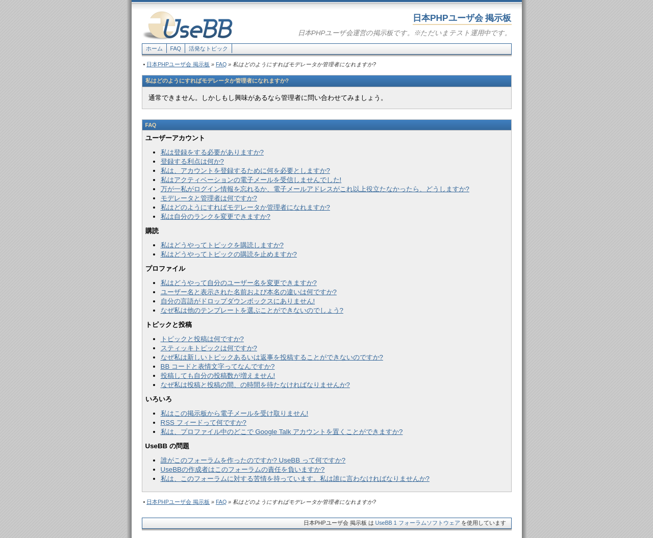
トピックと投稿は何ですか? (202, 339)
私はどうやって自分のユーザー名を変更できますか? (239, 283)
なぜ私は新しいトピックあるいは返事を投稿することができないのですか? (272, 357)
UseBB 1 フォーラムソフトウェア (417, 523)
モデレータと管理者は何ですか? (209, 198)
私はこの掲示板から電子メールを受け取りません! (235, 413)
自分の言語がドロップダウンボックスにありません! (238, 301)
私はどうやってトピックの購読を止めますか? (229, 254)
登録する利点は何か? (192, 161)
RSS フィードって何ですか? (204, 422)
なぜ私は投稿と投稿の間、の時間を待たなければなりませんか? (255, 385)
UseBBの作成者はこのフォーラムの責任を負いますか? (243, 469)
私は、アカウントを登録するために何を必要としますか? (245, 170)
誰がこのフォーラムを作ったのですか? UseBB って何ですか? (253, 460)
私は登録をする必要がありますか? (212, 152)
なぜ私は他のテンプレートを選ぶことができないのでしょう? (252, 310)
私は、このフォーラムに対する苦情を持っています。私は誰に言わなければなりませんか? (295, 478)
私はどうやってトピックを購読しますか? (222, 245)
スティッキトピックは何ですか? (209, 348)
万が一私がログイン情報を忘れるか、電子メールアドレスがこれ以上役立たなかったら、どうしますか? (315, 189)
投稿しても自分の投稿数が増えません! (218, 375)
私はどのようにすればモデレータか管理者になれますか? (245, 207)
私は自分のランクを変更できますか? (215, 216)
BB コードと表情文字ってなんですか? (218, 366)
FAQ (175, 48)
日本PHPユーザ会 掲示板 (178, 64)
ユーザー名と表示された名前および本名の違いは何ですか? (249, 292)
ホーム (154, 48)
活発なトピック (208, 48)
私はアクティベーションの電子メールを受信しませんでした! (251, 180)
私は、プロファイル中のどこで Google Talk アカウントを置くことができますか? (282, 431)
